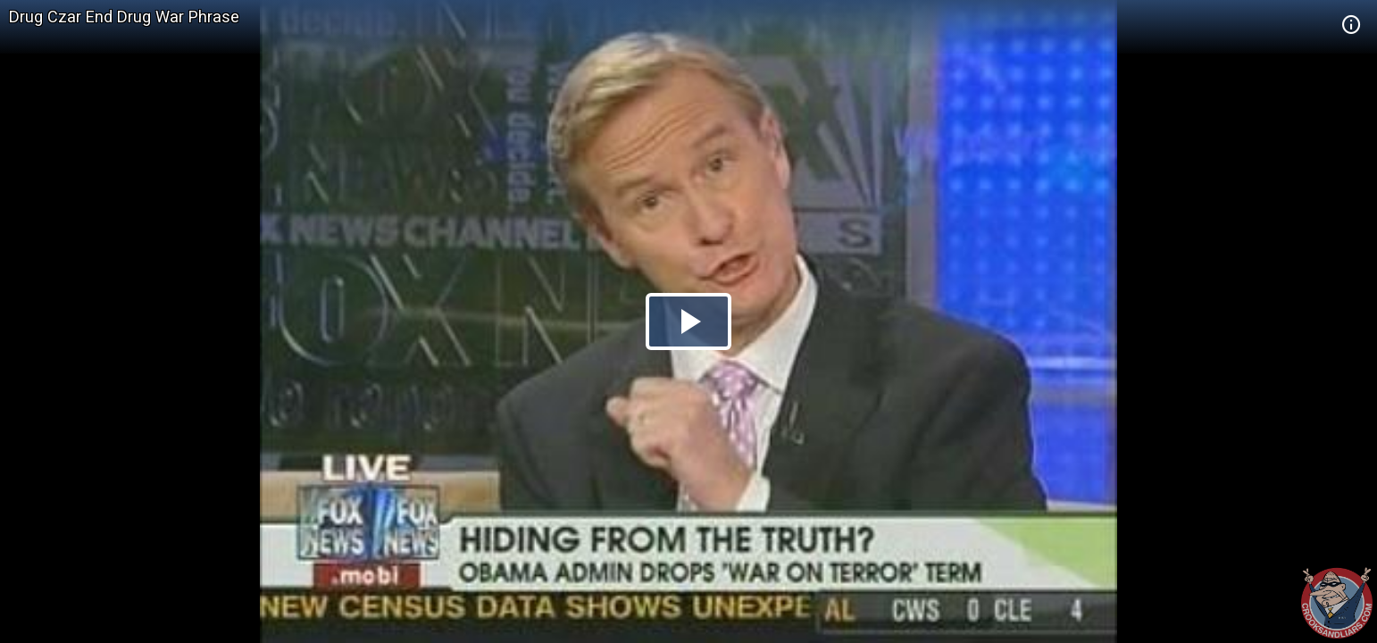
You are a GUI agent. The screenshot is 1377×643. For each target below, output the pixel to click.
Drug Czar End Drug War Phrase (124, 16)
